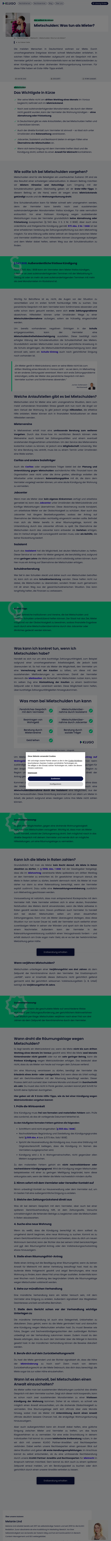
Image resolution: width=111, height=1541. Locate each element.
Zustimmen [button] (55, 779)
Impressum (32, 773)
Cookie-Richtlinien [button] (75, 761)
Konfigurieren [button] (55, 784)
